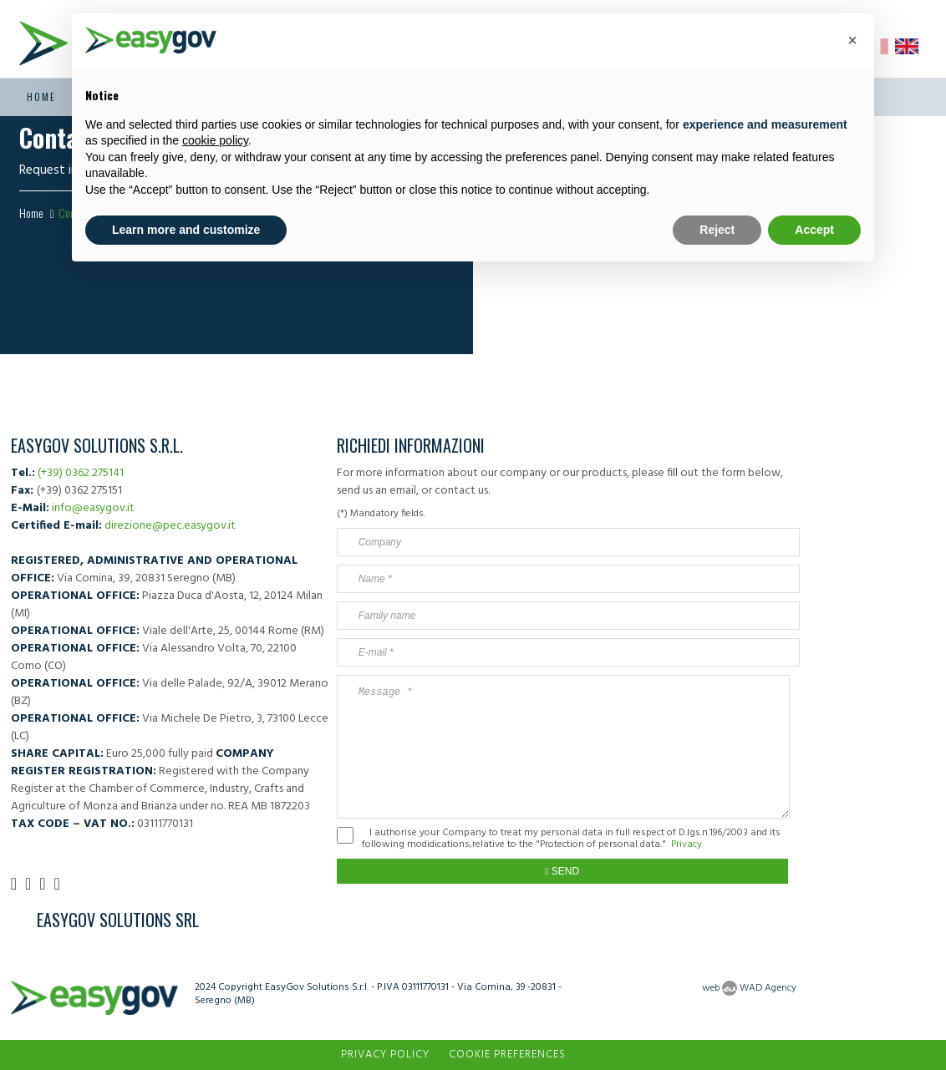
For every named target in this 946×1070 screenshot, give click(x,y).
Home (41, 97)
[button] (852, 40)
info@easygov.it (93, 508)
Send (562, 871)
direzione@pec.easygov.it (170, 525)
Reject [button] (717, 229)
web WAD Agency (749, 988)
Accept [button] (814, 229)
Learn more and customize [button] (186, 229)
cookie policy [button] (215, 140)
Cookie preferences (507, 1054)
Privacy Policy (385, 1054)
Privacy (686, 844)
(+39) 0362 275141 (81, 473)
